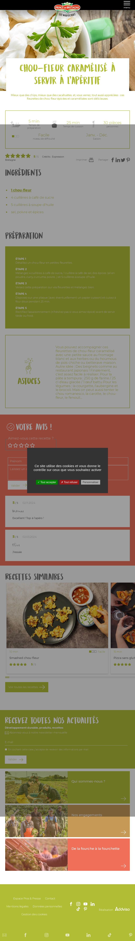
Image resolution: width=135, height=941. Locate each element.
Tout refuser (69, 482)
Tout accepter (47, 482)
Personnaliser (91, 482)
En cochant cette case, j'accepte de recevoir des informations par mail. (48, 749)
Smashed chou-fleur (24, 658)
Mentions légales (17, 906)
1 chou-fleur (21, 190)
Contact (50, 898)
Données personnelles (47, 906)
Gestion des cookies (34, 914)
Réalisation (114, 909)
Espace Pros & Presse (27, 898)
